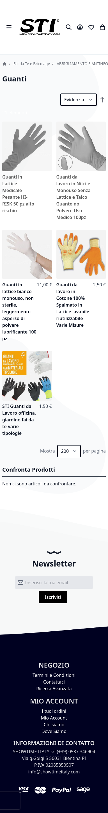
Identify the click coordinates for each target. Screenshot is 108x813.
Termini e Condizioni (54, 675)
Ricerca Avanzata (54, 689)
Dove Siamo (54, 731)
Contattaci (54, 682)
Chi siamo (54, 724)
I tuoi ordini (54, 711)
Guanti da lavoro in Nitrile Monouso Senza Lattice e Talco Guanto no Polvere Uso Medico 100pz (73, 197)
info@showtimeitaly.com (54, 772)
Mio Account (54, 718)
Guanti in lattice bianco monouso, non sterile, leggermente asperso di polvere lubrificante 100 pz (19, 312)
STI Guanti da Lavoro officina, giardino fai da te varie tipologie (19, 419)
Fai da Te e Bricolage (31, 63)
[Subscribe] (53, 597)
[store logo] (39, 27)
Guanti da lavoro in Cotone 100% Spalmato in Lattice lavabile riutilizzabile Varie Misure (72, 305)
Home (4, 63)
